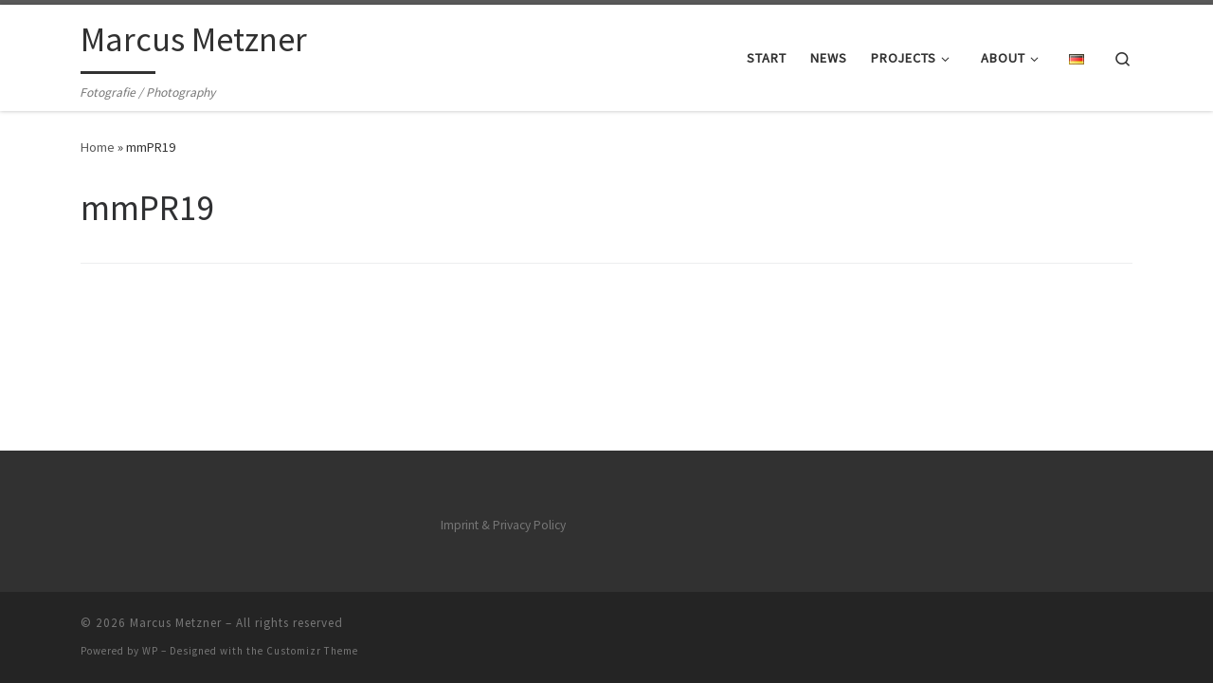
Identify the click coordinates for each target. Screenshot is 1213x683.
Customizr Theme (312, 650)
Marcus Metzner (176, 623)
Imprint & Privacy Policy (503, 525)
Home (98, 147)
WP (150, 650)
